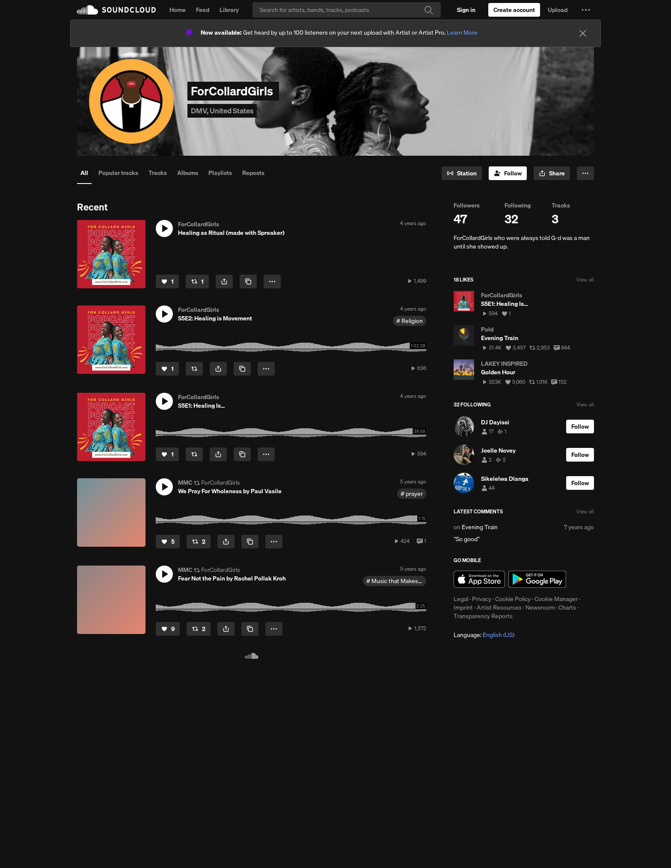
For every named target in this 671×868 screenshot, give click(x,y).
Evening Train (480, 527)
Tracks (157, 173)
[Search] (346, 10)
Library (229, 10)
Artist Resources (499, 607)
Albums (187, 173)
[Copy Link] (248, 281)
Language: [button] (484, 635)
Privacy (481, 599)
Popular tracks (118, 173)
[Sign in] (466, 10)
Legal (461, 599)
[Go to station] (462, 173)
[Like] (167, 281)
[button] (586, 10)
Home (177, 10)
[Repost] (197, 281)
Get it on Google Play (537, 579)
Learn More (462, 32)
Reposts (253, 173)
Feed (202, 10)
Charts (567, 607)
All (84, 173)
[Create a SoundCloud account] (514, 10)
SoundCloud (116, 10)
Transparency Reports (483, 616)
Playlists (220, 173)
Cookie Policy (513, 599)
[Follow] (508, 173)
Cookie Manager (556, 599)
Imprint (463, 607)
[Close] (583, 33)
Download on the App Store (479, 579)
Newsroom (540, 607)
